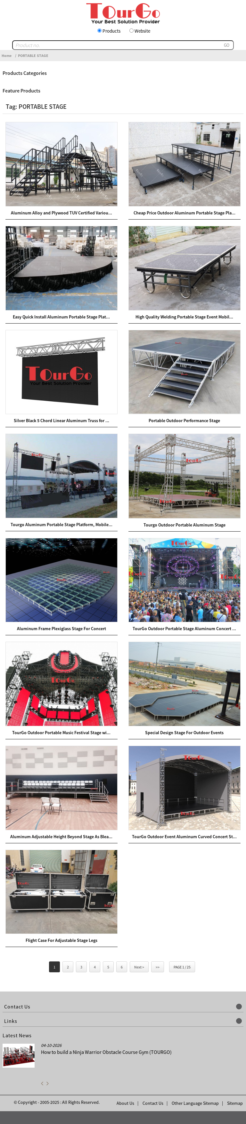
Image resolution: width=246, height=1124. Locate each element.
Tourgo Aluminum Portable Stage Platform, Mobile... (61, 524)
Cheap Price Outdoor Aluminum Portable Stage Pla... (184, 213)
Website (142, 31)
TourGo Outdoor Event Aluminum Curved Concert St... (184, 836)
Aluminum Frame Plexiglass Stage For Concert (61, 628)
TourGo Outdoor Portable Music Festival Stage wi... (61, 732)
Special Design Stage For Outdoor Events (184, 732)
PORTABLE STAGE (33, 55)
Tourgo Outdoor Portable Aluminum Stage (185, 525)
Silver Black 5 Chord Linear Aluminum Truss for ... (61, 420)
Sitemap (235, 1103)
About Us (125, 1103)
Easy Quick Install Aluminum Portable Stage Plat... (61, 317)
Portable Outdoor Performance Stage (184, 420)
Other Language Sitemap (195, 1103)
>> (158, 967)
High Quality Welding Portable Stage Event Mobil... (184, 317)
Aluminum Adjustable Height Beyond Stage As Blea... (61, 836)
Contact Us (153, 1103)
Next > (139, 967)
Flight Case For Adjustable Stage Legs (61, 940)
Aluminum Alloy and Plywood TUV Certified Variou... (61, 213)
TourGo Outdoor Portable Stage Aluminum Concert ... (184, 628)
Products (111, 31)
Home (7, 55)
